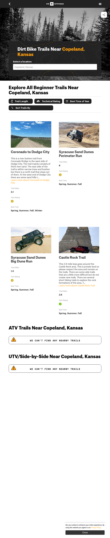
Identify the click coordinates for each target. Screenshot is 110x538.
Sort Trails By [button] (20, 107)
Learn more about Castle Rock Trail (77, 285)
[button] (11, 4)
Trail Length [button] (19, 101)
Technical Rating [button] (48, 101)
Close (85, 532)
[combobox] (14, 67)
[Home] (55, 4)
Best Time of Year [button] (77, 101)
